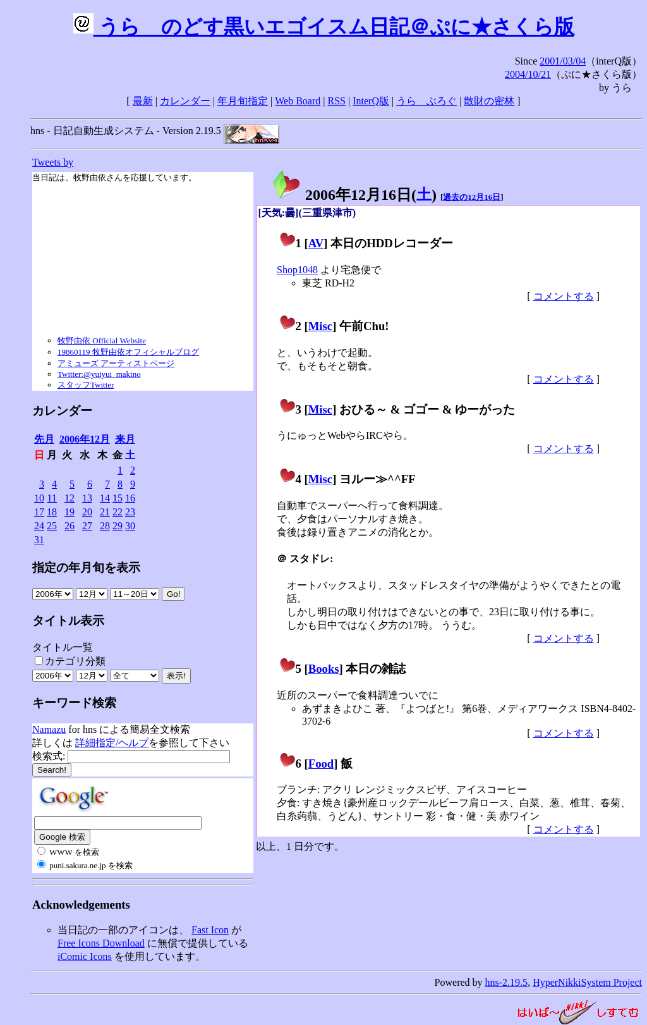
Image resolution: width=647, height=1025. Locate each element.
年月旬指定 (242, 100)
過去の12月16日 (471, 197)
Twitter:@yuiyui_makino (99, 374)
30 (130, 525)
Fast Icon (210, 929)
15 (117, 498)
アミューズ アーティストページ (115, 363)
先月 (44, 439)
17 (39, 511)
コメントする (563, 296)
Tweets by (52, 162)
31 (39, 539)
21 (105, 511)
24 (39, 525)
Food (321, 763)
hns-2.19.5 (506, 982)
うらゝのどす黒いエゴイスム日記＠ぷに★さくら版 (323, 26)
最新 (143, 100)
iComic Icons (84, 956)
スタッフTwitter (85, 385)
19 (69, 511)
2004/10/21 (528, 74)
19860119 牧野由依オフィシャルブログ (128, 352)
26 (69, 525)
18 (52, 511)
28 (105, 525)
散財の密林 (489, 100)
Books (323, 668)
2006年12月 (84, 439)
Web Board (297, 100)
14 (105, 498)
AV (316, 243)
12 (69, 498)
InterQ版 (371, 100)
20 (87, 511)
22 (117, 511)
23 (130, 511)
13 (87, 498)
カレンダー (185, 100)
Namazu (49, 729)
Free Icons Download (101, 943)
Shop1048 (297, 269)
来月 (125, 439)
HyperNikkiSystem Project (587, 982)
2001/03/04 (563, 61)
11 (52, 498)
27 (87, 525)
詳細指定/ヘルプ (111, 742)
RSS (337, 100)
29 (117, 525)
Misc (320, 326)
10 (39, 498)
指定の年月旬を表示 (86, 567)
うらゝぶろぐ (426, 100)
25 (52, 525)
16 (130, 498)
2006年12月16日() (354, 195)
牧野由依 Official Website (101, 340)
